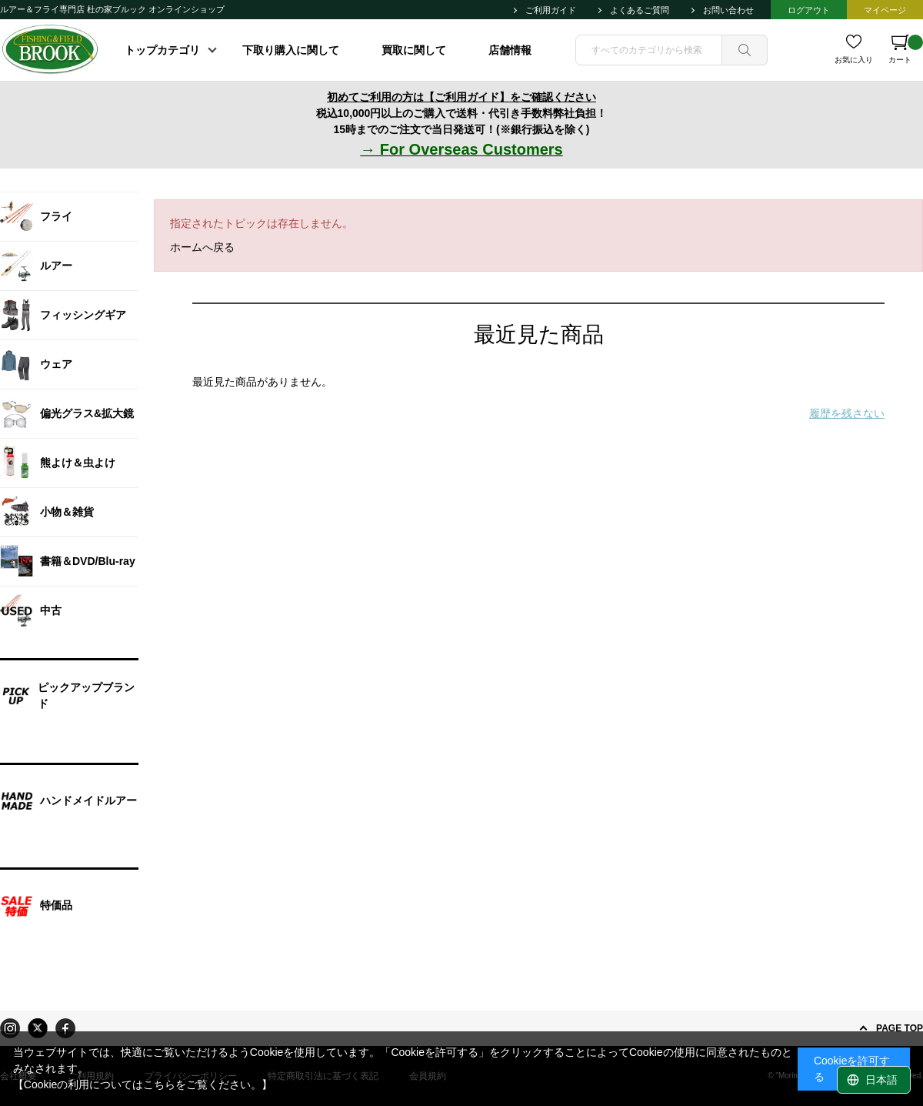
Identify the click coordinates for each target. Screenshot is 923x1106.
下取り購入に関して (290, 50)
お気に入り (854, 59)
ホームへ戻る (202, 247)
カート (905, 49)
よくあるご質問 (639, 10)
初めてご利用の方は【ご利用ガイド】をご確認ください (461, 97)
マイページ (885, 10)
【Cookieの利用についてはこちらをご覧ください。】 (143, 1084)
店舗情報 (509, 50)
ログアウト (809, 10)
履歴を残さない (847, 413)
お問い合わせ (728, 10)
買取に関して (414, 50)
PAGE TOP (899, 1028)
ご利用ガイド (550, 10)
